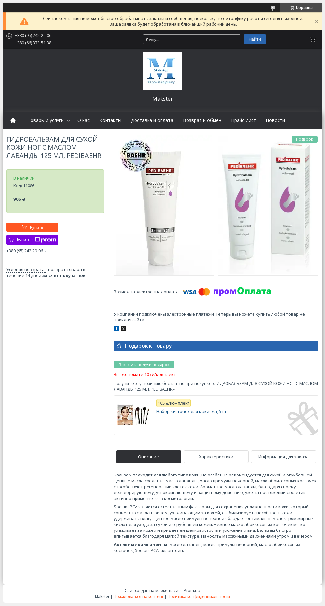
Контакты (110, 120)
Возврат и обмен (202, 120)
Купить (36, 227)
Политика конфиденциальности (199, 596)
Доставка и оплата (152, 120)
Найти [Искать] (255, 39)
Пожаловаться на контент (138, 596)
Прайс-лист (243, 120)
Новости (275, 120)
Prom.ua (192, 590)
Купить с (36, 240)
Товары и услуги (46, 120)
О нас (83, 120)
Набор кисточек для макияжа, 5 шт (192, 411)
